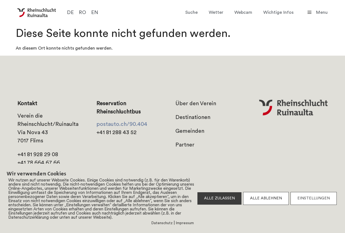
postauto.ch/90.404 (121, 124)
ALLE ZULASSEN (219, 198)
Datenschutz (162, 223)
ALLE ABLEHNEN (266, 198)
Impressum (185, 223)
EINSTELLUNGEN (313, 198)
